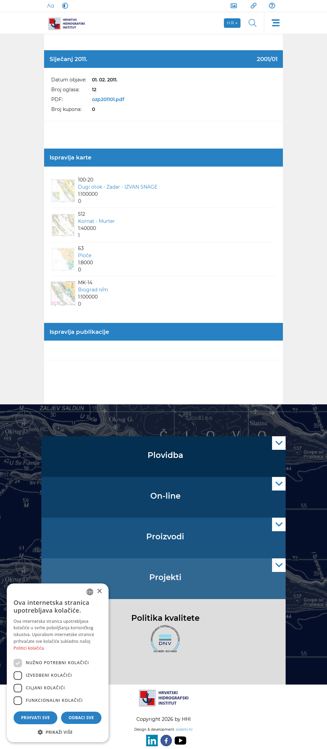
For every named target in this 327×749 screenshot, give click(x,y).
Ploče (84, 255)
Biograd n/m (93, 290)
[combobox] (89, 592)
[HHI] (69, 23)
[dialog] (58, 662)
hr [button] (230, 22)
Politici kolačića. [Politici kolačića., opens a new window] (29, 648)
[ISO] (163, 642)
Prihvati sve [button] (35, 718)
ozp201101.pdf (108, 99)
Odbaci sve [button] (81, 718)
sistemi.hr (184, 729)
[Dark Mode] (64, 6)
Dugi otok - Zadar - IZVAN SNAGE (117, 187)
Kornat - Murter (96, 221)
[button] (58, 732)
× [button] (99, 591)
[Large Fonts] (50, 6)
